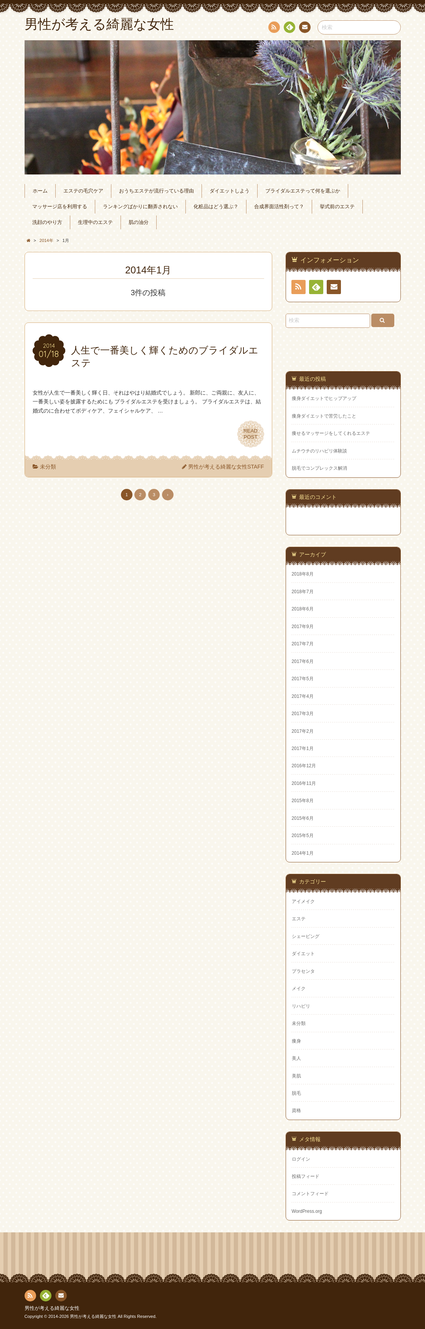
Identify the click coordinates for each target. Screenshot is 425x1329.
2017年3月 (303, 713)
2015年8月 (303, 800)
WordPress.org (307, 1211)
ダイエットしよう (230, 191)
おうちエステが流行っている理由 (156, 191)
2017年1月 (303, 748)
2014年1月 (303, 853)
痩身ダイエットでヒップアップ (324, 398)
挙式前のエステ (337, 206)
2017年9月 (303, 626)
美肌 (296, 1076)
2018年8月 (303, 574)
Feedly (289, 28)
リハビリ (301, 1006)
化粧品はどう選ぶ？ (215, 206)
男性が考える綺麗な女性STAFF (226, 467)
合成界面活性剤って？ (279, 206)
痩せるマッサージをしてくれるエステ (331, 433)
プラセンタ (303, 971)
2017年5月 (303, 678)
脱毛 (296, 1093)
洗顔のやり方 (47, 222)
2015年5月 (303, 835)
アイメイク (303, 901)
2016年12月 (304, 765)
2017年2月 (303, 731)
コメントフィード (310, 1193)
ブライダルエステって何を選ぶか (302, 191)
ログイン (301, 1159)
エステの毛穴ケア (83, 191)
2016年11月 (304, 783)
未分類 (48, 467)
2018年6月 (303, 609)
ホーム (40, 191)
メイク (299, 988)
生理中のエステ (95, 222)
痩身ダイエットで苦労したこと (324, 416)
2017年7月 (303, 643)
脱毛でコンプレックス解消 (319, 468)
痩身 (296, 1041)
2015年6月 (303, 818)
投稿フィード (305, 1176)
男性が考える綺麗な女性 (52, 1308)
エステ (299, 918)
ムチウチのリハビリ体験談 (319, 451)
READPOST (250, 434)
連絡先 (304, 28)
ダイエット (303, 953)
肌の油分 (139, 222)
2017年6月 (303, 661)
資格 (296, 1110)
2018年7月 (303, 591)
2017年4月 (303, 696)
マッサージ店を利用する (59, 206)
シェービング (305, 936)
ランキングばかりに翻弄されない (140, 206)
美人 (296, 1058)
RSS (273, 28)
